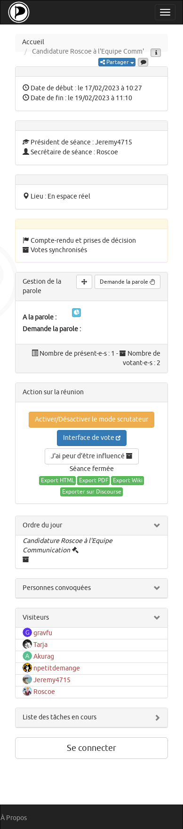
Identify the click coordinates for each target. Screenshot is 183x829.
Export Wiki (128, 480)
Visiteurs (36, 618)
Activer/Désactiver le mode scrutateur (91, 419)
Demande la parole (127, 282)
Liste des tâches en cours (59, 717)
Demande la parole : (52, 329)
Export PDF (93, 480)
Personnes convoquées (57, 588)
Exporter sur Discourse (91, 491)
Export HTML (57, 480)
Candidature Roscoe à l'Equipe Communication (67, 545)
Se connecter (91, 748)
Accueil (33, 42)
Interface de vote (91, 438)
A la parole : (39, 317)
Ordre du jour (42, 525)
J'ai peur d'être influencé (92, 456)
